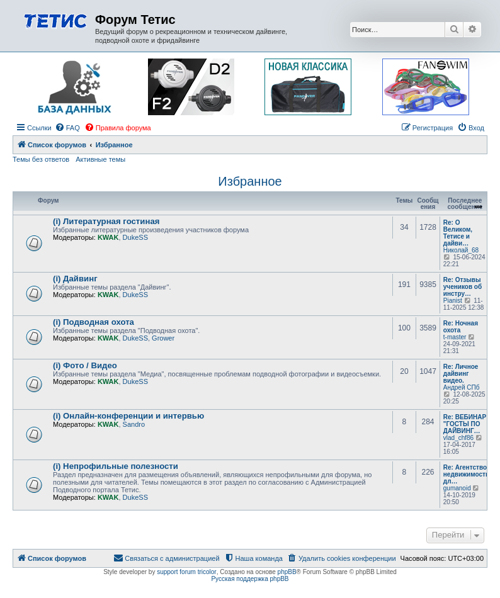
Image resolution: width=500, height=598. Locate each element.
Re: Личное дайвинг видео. (461, 373)
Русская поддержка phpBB (249, 578)
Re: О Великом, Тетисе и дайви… (457, 233)
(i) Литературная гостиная (106, 221)
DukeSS (135, 237)
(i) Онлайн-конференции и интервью (128, 415)
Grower (163, 338)
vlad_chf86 (458, 437)
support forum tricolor (186, 571)
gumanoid (457, 488)
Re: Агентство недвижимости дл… (466, 474)
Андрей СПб (461, 387)
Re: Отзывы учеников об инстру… (462, 286)
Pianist (452, 300)
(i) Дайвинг (75, 278)
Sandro (134, 424)
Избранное (249, 181)
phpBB (287, 571)
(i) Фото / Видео (85, 365)
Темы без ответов (41, 159)
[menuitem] (67, 127)
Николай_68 (461, 250)
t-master (455, 337)
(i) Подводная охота (93, 322)
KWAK (108, 237)
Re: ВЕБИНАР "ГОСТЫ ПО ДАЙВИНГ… (464, 424)
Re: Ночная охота (460, 327)
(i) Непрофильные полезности (115, 466)
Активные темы (100, 159)
